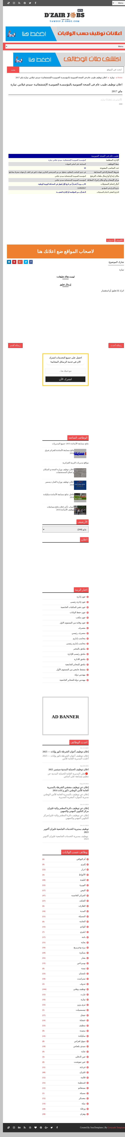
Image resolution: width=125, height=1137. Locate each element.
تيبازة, (100, 98)
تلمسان (79, 978)
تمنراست (78, 983)
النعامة (80, 926)
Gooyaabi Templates (114, 1132)
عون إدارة (78, 602)
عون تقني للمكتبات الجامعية (70, 612)
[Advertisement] (62, 131)
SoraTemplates (93, 1132)
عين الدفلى (77, 1062)
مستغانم (79, 1093)
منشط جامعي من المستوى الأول (68, 674)
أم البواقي (78, 864)
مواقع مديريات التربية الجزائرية (73, 467)
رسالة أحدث (113, 348)
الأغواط (79, 879)
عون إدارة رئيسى (75, 607)
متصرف (79, 633)
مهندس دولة (77, 680)
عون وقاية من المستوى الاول (70, 628)
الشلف (79, 905)
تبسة (80, 973)
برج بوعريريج (77, 952)
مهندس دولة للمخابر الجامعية (70, 685)
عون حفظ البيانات (75, 617)
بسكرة (80, 957)
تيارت (80, 999)
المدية (80, 916)
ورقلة (80, 1114)
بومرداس (78, 968)
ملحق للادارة (77, 664)
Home (117, 77)
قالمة (80, 1082)
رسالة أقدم (12, 348)
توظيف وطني (76, 994)
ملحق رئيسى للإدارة (74, 659)
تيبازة (109, 77)
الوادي (80, 931)
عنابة (80, 1056)
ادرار (80, 874)
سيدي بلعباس (76, 1051)
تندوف (80, 989)
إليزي (80, 869)
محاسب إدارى (76, 643)
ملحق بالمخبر (76, 654)
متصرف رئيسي (76, 638)
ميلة (81, 1108)
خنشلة (80, 1025)
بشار (80, 963)
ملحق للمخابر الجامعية (72, 669)
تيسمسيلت (78, 1015)
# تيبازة (108, 239)
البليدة (80, 885)
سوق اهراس (77, 1046)
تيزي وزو (79, 1009)
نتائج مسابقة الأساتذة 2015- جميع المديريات (67, 448)
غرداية (80, 1072)
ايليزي (80, 937)
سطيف (79, 1030)
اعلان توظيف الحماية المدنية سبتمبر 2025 (66, 774)
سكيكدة (79, 1041)
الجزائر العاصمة (75, 900)
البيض (80, 895)
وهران (80, 1119)
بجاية (80, 947)
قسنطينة (79, 1088)
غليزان (80, 1077)
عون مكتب (78, 622)
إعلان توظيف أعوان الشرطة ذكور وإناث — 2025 (63, 756)
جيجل (80, 1020)
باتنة (81, 942)
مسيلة (80, 1098)
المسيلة (79, 921)
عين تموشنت (77, 1067)
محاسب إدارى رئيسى (73, 648)
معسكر (79, 1103)
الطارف (79, 911)
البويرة (80, 890)
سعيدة (80, 1036)
